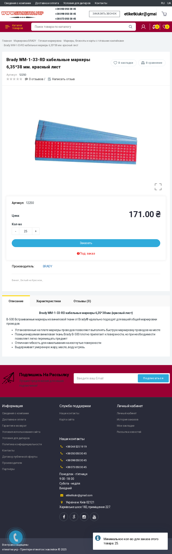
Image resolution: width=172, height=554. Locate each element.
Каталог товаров (14, 27)
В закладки (125, 62)
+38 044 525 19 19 (72, 446)
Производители (12, 462)
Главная (7, 40)
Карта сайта (66, 419)
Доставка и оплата (47, 3)
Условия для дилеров (77, 3)
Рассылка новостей (129, 431)
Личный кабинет (127, 413)
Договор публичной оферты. (20, 456)
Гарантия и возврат (14, 425)
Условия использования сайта (21, 431)
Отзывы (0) (82, 301)
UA (169, 3)
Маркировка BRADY (25, 40)
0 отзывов (36, 79)
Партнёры (8, 469)
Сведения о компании (17, 3)
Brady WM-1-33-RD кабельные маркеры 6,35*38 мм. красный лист (41, 45)
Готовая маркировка (50, 40)
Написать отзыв (63, 79)
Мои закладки (125, 425)
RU (163, 3)
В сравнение (154, 62)
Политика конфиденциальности (22, 444)
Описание (16, 301)
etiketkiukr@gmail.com (145, 14)
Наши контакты (69, 413)
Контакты (101, 3)
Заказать (86, 243)
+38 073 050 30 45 (65, 18)
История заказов (127, 419)
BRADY (47, 266)
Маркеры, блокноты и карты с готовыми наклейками (94, 40)
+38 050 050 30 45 (65, 8)
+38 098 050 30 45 (65, 13)
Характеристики (48, 301)
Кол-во (17, 224)
